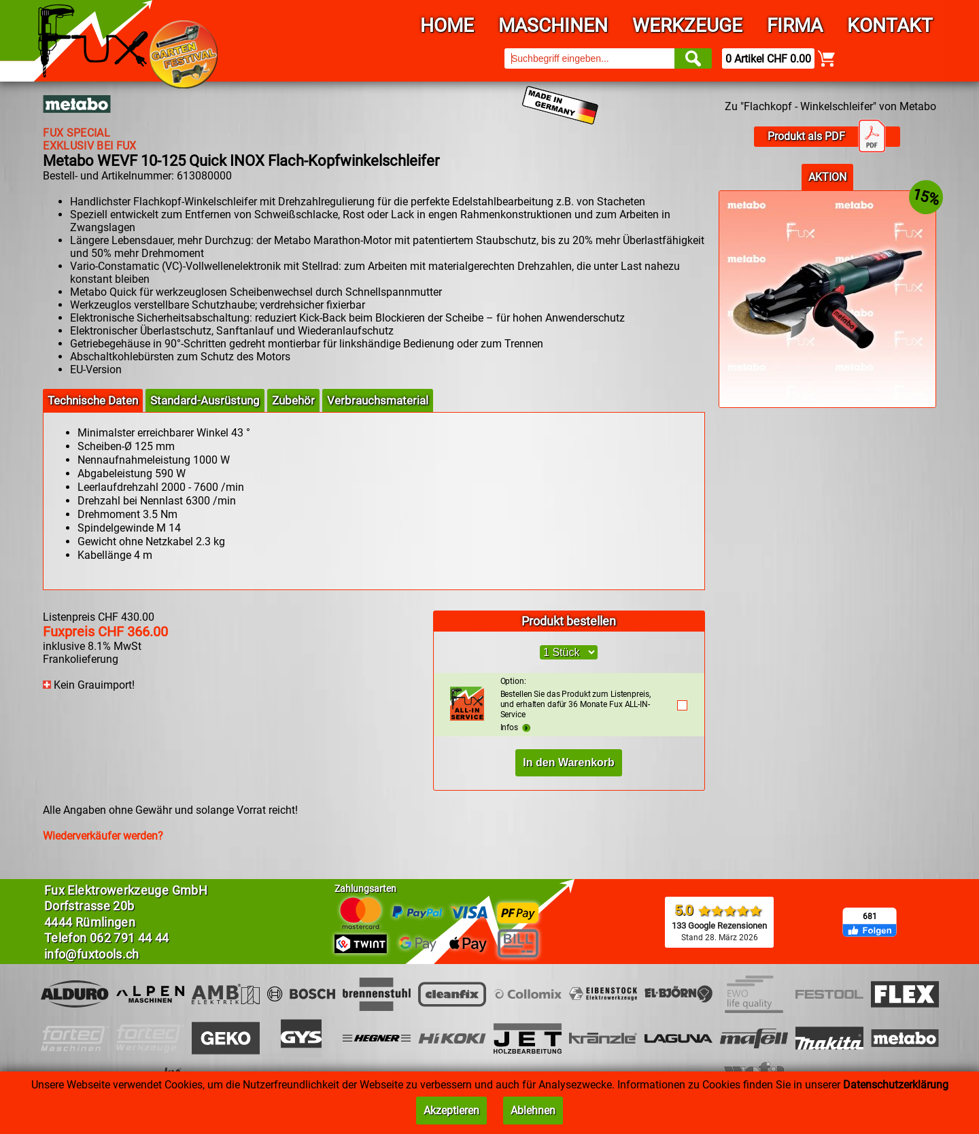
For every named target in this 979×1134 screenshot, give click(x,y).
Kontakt (890, 25)
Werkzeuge (687, 25)
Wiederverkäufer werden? (103, 835)
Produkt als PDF (827, 136)
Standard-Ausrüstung (205, 400)
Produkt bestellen (568, 621)
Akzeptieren (451, 1110)
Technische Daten (93, 400)
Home (447, 25)
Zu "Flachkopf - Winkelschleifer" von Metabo (830, 106)
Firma (795, 25)
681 (870, 916)
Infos (515, 727)
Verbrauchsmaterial (377, 400)
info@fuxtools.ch (91, 954)
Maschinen (553, 25)
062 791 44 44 (129, 938)
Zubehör (293, 400)
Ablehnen (533, 1110)
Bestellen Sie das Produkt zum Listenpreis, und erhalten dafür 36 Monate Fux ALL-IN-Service (581, 697)
